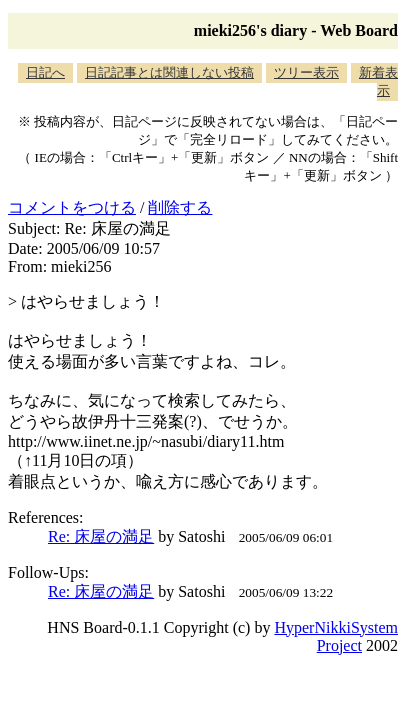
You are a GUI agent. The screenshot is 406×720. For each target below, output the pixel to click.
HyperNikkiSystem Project (336, 636)
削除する (180, 207)
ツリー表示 (306, 72)
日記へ (45, 72)
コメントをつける (72, 207)
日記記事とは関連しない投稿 (169, 72)
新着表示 (378, 81)
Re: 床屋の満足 (101, 536)
